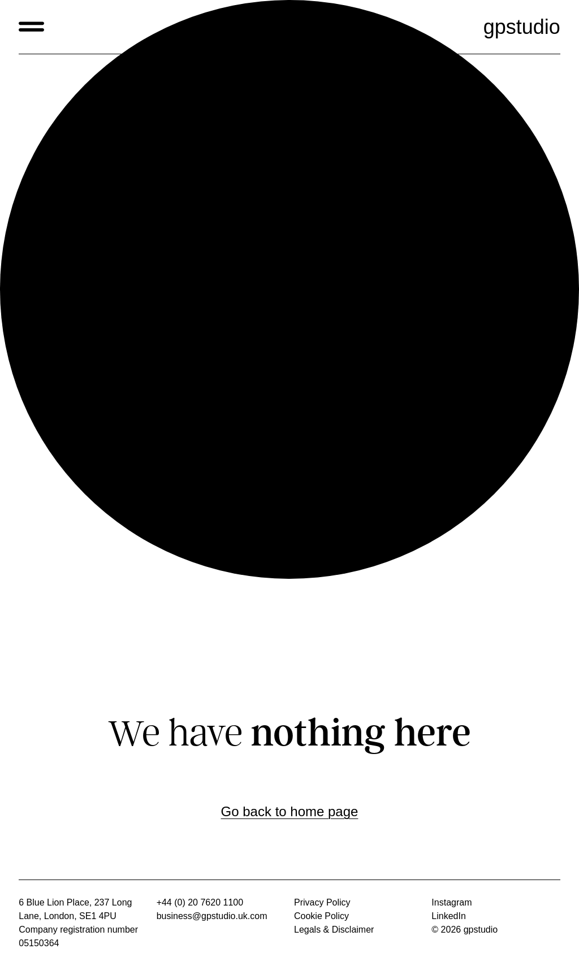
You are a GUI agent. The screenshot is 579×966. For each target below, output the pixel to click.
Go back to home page (289, 811)
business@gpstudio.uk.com (212, 916)
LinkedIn (448, 916)
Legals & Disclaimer (334, 929)
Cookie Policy (321, 916)
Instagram (451, 902)
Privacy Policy (322, 902)
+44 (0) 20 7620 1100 (200, 902)
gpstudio (521, 26)
